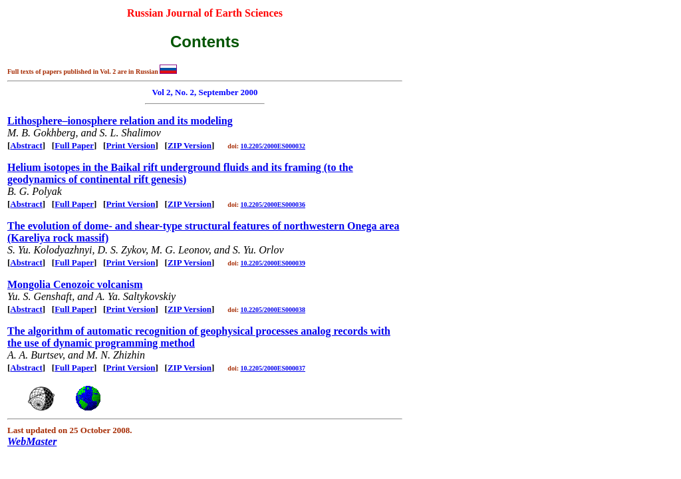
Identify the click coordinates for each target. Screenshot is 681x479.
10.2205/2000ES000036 (273, 204)
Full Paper (74, 145)
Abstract (26, 145)
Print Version (130, 145)
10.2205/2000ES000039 (273, 263)
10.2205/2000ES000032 (273, 146)
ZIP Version (189, 145)
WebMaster (32, 441)
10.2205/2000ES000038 (273, 309)
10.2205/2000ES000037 (273, 368)
